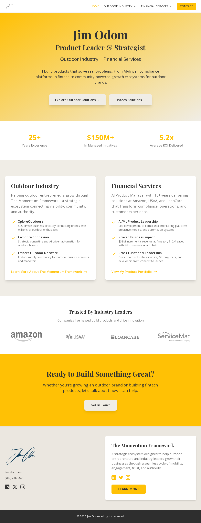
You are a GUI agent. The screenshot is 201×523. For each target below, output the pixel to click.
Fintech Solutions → (130, 100)
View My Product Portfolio (134, 272)
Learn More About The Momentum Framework (49, 272)
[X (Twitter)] (15, 487)
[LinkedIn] (7, 487)
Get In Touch (101, 405)
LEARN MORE (128, 489)
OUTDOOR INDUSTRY (120, 6)
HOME (95, 6)
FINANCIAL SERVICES (156, 6)
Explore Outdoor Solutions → (77, 100)
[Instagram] (22, 487)
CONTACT (186, 6)
